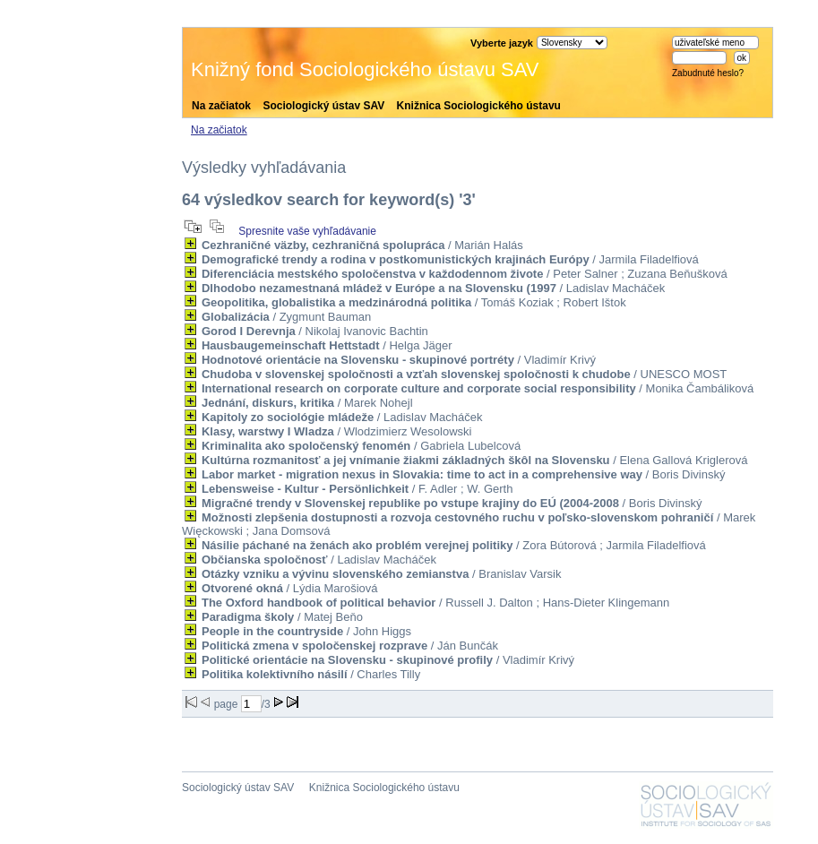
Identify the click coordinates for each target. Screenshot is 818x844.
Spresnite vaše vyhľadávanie (307, 231)
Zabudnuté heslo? (708, 73)
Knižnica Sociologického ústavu (479, 105)
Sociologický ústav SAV (323, 105)
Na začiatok (221, 105)
